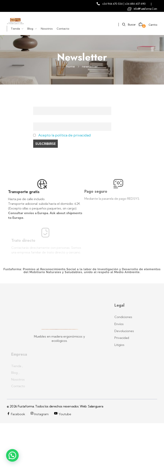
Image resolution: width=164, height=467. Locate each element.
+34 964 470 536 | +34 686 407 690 (124, 4)
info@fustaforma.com (145, 9)
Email (37, 119)
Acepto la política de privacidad (64, 135)
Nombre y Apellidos (50, 103)
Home (70, 66)
